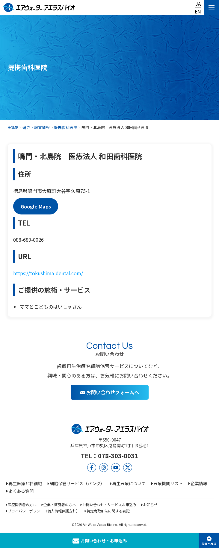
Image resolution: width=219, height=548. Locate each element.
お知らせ (150, 504)
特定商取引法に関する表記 (108, 510)
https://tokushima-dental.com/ (48, 273)
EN (198, 11)
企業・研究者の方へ (59, 504)
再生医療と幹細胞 (25, 483)
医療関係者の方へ (22, 504)
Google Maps (36, 206)
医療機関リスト (168, 483)
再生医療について (129, 483)
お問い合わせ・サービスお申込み (109, 504)
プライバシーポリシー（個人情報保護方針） (44, 510)
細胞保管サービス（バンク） (77, 483)
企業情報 (199, 483)
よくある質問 (21, 491)
